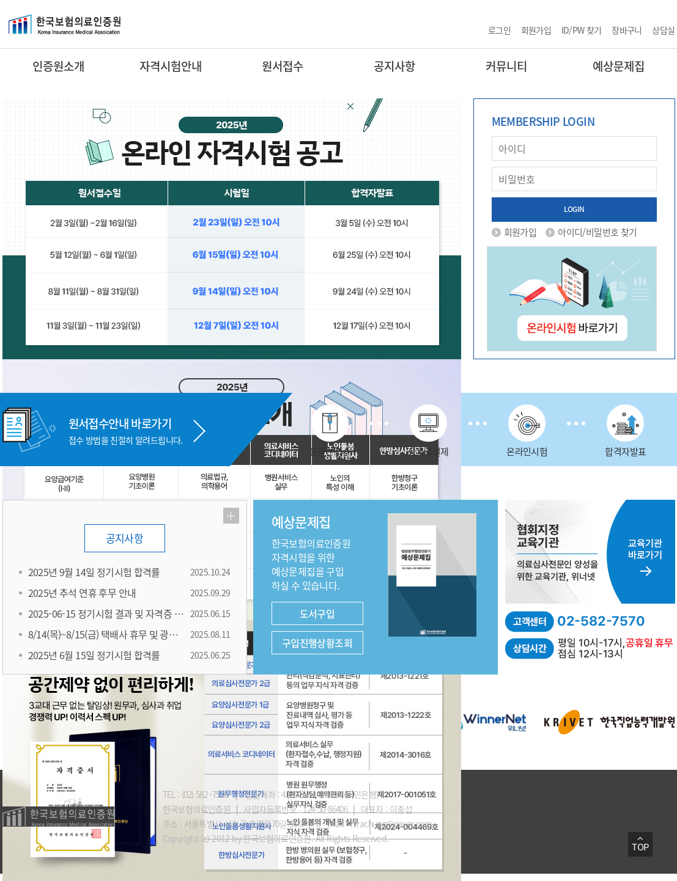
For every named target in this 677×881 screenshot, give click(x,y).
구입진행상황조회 (317, 642)
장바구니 (627, 30)
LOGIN (574, 208)
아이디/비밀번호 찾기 (597, 232)
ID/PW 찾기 (581, 30)
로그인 (499, 30)
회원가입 (536, 30)
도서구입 (317, 613)
